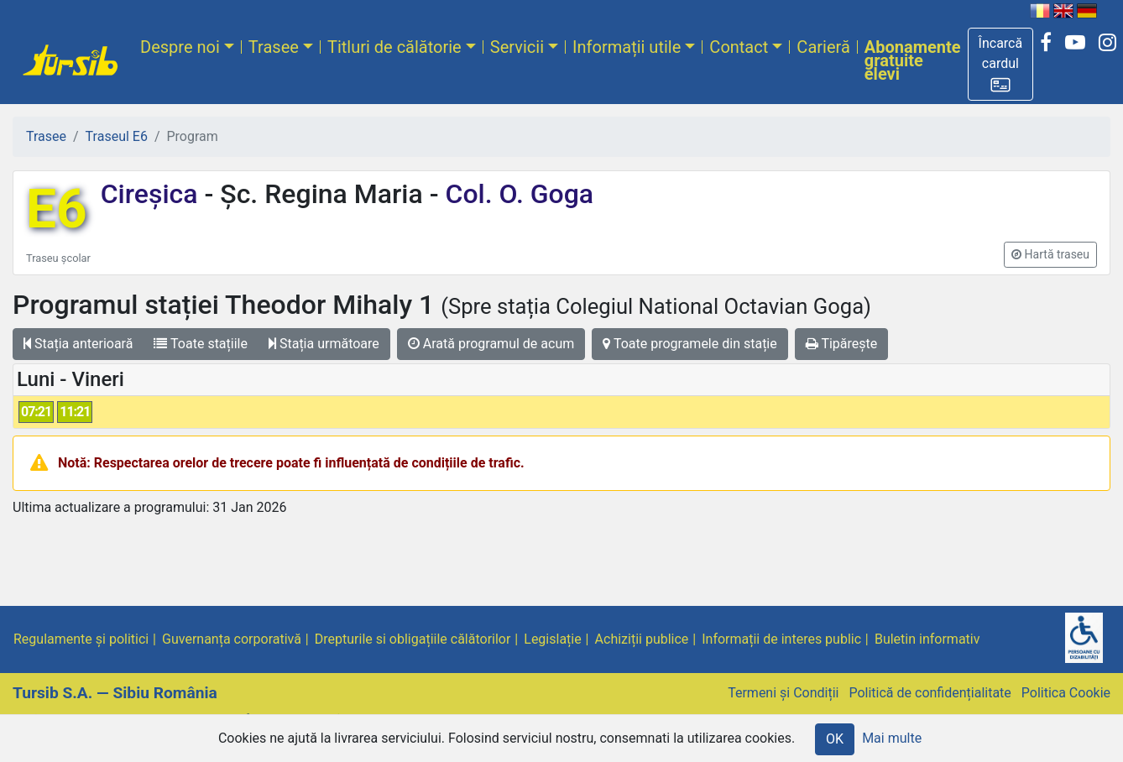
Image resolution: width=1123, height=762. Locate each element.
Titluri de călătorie (394, 47)
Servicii (517, 47)
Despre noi (180, 47)
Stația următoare (324, 344)
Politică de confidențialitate (930, 693)
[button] (1001, 64)
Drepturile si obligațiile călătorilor (413, 639)
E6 (56, 209)
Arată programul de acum (491, 344)
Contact (738, 47)
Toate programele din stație (690, 344)
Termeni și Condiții (783, 693)
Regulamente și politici (81, 639)
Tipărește (842, 344)
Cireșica (153, 194)
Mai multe (892, 738)
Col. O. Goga (516, 194)
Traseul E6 (117, 136)
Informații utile (626, 47)
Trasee (273, 47)
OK (835, 739)
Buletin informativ (927, 639)
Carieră (823, 47)
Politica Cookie (1065, 693)
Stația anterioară (78, 344)
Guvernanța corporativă (231, 639)
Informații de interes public (781, 639)
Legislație (552, 639)
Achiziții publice (642, 639)
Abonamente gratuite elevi (912, 60)
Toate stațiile (201, 344)
